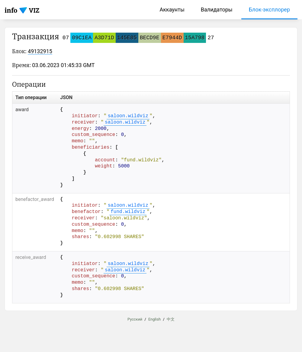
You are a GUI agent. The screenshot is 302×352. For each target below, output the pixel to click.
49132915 (40, 51)
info (11, 10)
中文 (171, 319)
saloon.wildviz (128, 116)
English (154, 319)
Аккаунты (171, 9)
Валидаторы (217, 9)
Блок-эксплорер (269, 9)
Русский (134, 319)
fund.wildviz (128, 211)
